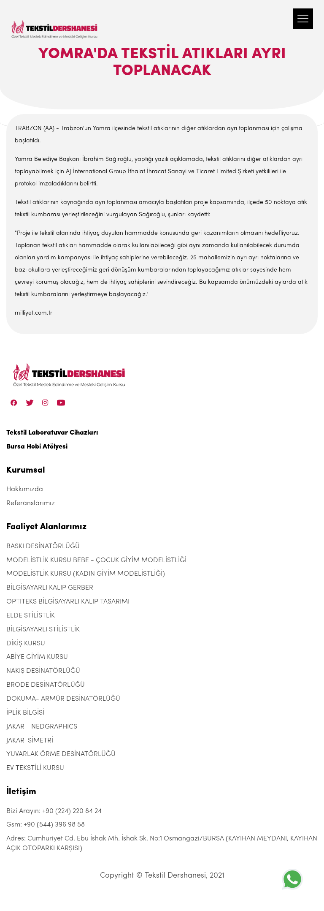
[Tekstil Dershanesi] (54, 21)
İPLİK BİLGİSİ (25, 713)
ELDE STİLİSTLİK (30, 615)
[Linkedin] (61, 402)
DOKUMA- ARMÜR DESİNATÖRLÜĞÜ (63, 699)
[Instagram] (45, 402)
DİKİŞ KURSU (25, 643)
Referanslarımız (30, 503)
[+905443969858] (292, 879)
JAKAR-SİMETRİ (29, 740)
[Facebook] (14, 402)
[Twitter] (30, 402)
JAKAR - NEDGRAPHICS (41, 726)
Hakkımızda (24, 489)
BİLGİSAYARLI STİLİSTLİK (43, 629)
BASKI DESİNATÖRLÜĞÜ (43, 546)
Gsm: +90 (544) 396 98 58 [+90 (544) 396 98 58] (45, 824)
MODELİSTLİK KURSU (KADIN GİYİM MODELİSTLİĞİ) (85, 574)
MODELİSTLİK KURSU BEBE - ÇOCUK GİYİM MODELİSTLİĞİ (96, 560)
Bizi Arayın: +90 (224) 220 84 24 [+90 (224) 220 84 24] (54, 811)
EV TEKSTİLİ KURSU (35, 768)
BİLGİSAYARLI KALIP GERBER (49, 588)
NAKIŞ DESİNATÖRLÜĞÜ (43, 671)
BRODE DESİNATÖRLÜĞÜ (45, 685)
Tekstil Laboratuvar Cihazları (52, 433)
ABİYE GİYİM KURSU (37, 657)
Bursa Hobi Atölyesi (37, 446)
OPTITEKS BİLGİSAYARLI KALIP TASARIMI (68, 601)
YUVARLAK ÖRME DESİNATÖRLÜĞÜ (61, 754)
